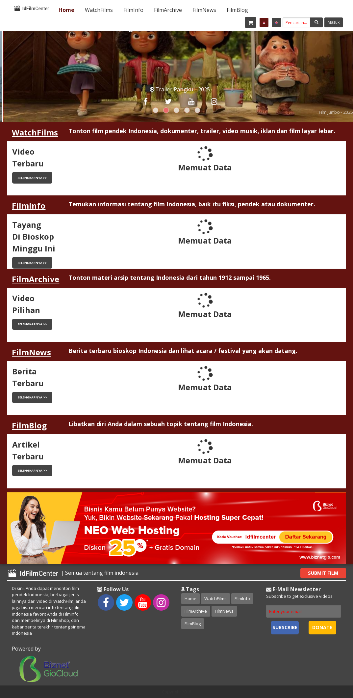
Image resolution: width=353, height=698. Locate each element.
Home (66, 10)
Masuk (334, 22)
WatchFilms (99, 10)
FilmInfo (133, 10)
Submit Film (323, 573)
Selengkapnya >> (32, 178)
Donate (322, 627)
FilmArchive (168, 10)
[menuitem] (66, 10)
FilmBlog (237, 10)
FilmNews (204, 10)
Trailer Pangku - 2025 (184, 89)
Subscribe (284, 627)
